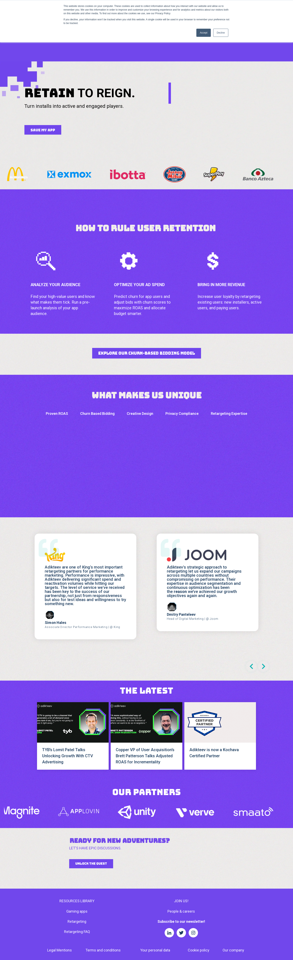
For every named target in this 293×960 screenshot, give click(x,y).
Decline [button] (221, 32)
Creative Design (140, 383)
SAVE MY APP (43, 100)
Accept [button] (203, 32)
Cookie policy (198, 920)
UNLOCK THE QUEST (91, 833)
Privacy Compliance (182, 383)
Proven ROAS (57, 383)
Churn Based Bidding (97, 383)
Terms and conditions (103, 920)
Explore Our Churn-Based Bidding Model (146, 323)
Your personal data (155, 920)
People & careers (181, 881)
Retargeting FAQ (77, 901)
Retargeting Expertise (229, 383)
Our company (233, 920)
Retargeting (77, 891)
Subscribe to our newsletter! (181, 891)
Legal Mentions (59, 920)
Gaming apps (76, 881)
